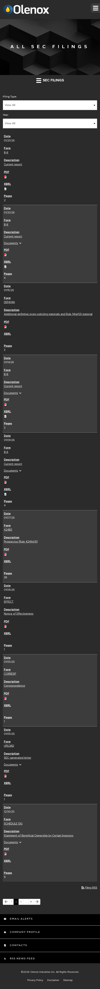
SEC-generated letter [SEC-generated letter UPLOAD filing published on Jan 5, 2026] (17, 757)
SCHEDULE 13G (13, 823)
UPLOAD (9, 745)
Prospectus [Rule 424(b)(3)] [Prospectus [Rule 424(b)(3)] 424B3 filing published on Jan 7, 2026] (21, 541)
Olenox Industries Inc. (42, 972)
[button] (95, 8)
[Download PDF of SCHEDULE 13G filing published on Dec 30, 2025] (5, 853)
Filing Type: (10, 96)
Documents (13, 243)
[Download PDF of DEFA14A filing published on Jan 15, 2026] (5, 326)
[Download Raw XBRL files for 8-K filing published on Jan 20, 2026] (5, 188)
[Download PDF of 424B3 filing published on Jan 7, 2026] (5, 553)
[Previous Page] (6, 902)
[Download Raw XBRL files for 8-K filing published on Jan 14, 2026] (5, 416)
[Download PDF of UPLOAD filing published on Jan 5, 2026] (5, 775)
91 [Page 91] (32, 902)
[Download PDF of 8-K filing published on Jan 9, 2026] (5, 481)
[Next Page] (37, 902)
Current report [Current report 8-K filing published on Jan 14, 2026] (13, 386)
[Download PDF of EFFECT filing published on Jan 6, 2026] (5, 625)
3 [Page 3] (21, 902)
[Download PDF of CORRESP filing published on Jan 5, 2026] (5, 697)
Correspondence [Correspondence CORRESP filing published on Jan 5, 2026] (14, 685)
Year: (6, 115)
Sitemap (68, 980)
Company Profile (24, 932)
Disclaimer (53, 980)
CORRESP (10, 673)
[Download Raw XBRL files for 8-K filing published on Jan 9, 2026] (5, 493)
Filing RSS (89, 888)
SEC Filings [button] (50, 80)
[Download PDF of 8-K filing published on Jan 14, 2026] (5, 404)
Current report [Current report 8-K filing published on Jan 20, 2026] (13, 164)
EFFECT (9, 601)
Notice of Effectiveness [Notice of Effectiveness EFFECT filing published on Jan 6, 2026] (18, 613)
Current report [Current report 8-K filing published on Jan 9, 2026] (13, 464)
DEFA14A (9, 302)
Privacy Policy (35, 980)
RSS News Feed (22, 958)
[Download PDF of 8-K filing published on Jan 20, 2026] (5, 176)
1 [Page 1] (12, 902)
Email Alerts (21, 919)
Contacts (18, 945)
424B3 (8, 529)
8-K (6, 152)
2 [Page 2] (17, 902)
